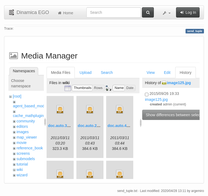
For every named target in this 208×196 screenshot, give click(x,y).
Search (107, 72)
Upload (86, 72)
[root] (17, 96)
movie (22, 142)
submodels (26, 159)
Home (65, 13)
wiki (20, 169)
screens (23, 153)
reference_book (30, 148)
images (23, 132)
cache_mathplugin (28, 116)
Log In (188, 12)
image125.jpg (179, 83)
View (151, 72)
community (26, 121)
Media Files (60, 72)
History (185, 72)
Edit (167, 72)
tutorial (22, 164)
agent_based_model (30, 106)
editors (22, 126)
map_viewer (27, 137)
